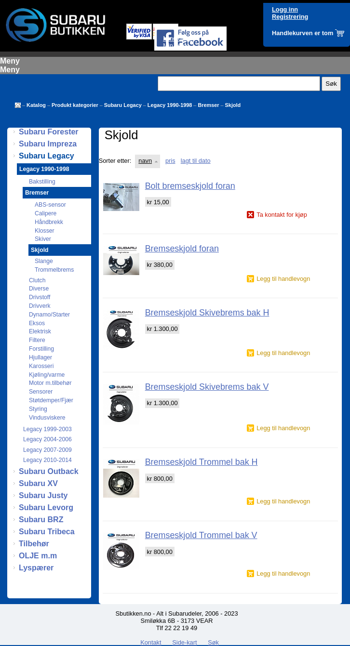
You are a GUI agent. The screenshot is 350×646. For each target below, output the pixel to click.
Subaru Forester (49, 132)
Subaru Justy (43, 495)
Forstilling (41, 348)
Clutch (37, 280)
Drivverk (40, 306)
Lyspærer (36, 568)
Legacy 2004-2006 (47, 439)
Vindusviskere (47, 417)
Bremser (208, 105)
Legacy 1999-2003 (47, 429)
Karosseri (41, 366)
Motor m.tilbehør (50, 383)
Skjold (233, 105)
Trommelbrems (54, 269)
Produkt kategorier (75, 105)
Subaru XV (38, 483)
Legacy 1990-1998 (170, 105)
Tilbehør (34, 544)
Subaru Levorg (46, 507)
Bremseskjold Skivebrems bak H (207, 312)
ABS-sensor (50, 204)
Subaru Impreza (48, 144)
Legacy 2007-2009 (47, 450)
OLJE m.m (38, 556)
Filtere (37, 340)
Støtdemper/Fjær (51, 400)
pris (170, 160)
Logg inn (285, 9)
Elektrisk (40, 331)
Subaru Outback (49, 471)
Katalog (36, 105)
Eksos (37, 323)
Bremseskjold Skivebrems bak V (207, 387)
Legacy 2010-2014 (47, 460)
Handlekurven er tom (302, 33)
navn (145, 160)
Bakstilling (42, 181)
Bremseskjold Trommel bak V (201, 535)
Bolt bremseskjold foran (190, 186)
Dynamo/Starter (49, 314)
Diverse (39, 288)
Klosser (44, 230)
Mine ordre (177, 38)
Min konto (176, 45)
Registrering (290, 16)
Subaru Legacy (123, 105)
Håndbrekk (49, 222)
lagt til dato (196, 160)
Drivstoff (39, 297)
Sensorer (41, 391)
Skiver (43, 239)
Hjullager (40, 357)
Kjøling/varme (47, 374)
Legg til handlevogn (283, 278)
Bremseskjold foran (182, 248)
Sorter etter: (115, 160)
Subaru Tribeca (47, 531)
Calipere (45, 213)
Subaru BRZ (41, 519)
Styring (38, 409)
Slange (44, 261)
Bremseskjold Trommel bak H (201, 462)
